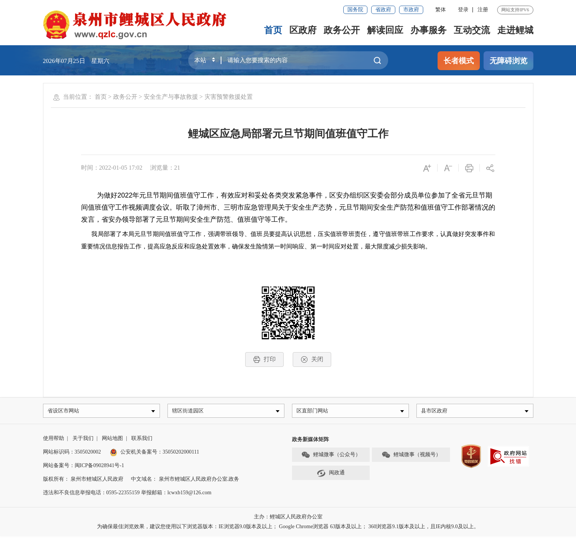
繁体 (440, 9)
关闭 (312, 359)
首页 (273, 30)
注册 (483, 9)
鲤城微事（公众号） (331, 456)
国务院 (355, 9)
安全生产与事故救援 (171, 96)
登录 (463, 9)
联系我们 (141, 440)
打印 (264, 359)
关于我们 (83, 440)
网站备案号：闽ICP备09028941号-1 (83, 467)
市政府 (411, 9)
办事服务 (428, 30)
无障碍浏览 (508, 61)
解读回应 (385, 30)
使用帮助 (53, 440)
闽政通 (331, 474)
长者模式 (459, 61)
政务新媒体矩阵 (310, 441)
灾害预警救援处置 (228, 96)
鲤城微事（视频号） (411, 456)
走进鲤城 (515, 30)
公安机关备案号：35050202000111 (154, 454)
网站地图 (112, 440)
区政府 (302, 30)
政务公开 (342, 30)
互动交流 (472, 30)
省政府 (383, 9)
